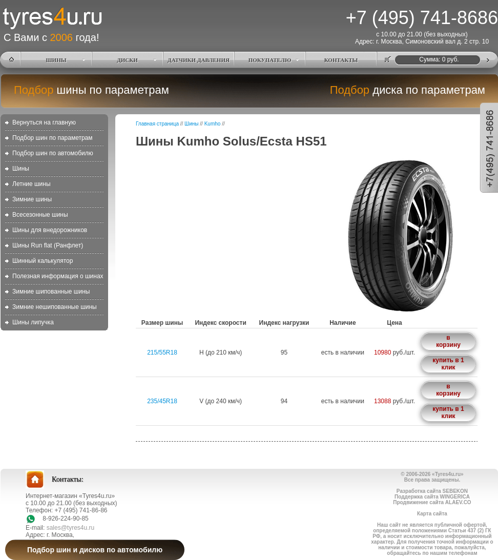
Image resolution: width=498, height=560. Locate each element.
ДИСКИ (127, 60)
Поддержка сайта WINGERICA (432, 497)
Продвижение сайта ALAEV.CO (432, 502)
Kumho (212, 124)
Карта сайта (432, 513)
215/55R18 (162, 352)
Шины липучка (33, 322)
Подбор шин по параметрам (52, 137)
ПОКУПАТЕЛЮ (270, 60)
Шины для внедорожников (49, 230)
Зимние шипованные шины (51, 291)
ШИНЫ (56, 60)
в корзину (448, 341)
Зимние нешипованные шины (54, 306)
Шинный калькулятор (42, 260)
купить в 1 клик (448, 364)
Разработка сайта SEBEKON (432, 491)
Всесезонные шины (40, 214)
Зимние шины (32, 199)
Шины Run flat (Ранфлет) (47, 245)
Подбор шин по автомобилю (52, 153)
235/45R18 (162, 401)
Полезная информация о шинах (57, 276)
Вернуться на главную (44, 122)
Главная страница (157, 124)
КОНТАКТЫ (341, 60)
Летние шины (31, 184)
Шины (20, 168)
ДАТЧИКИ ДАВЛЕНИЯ (199, 60)
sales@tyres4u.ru (71, 527)
